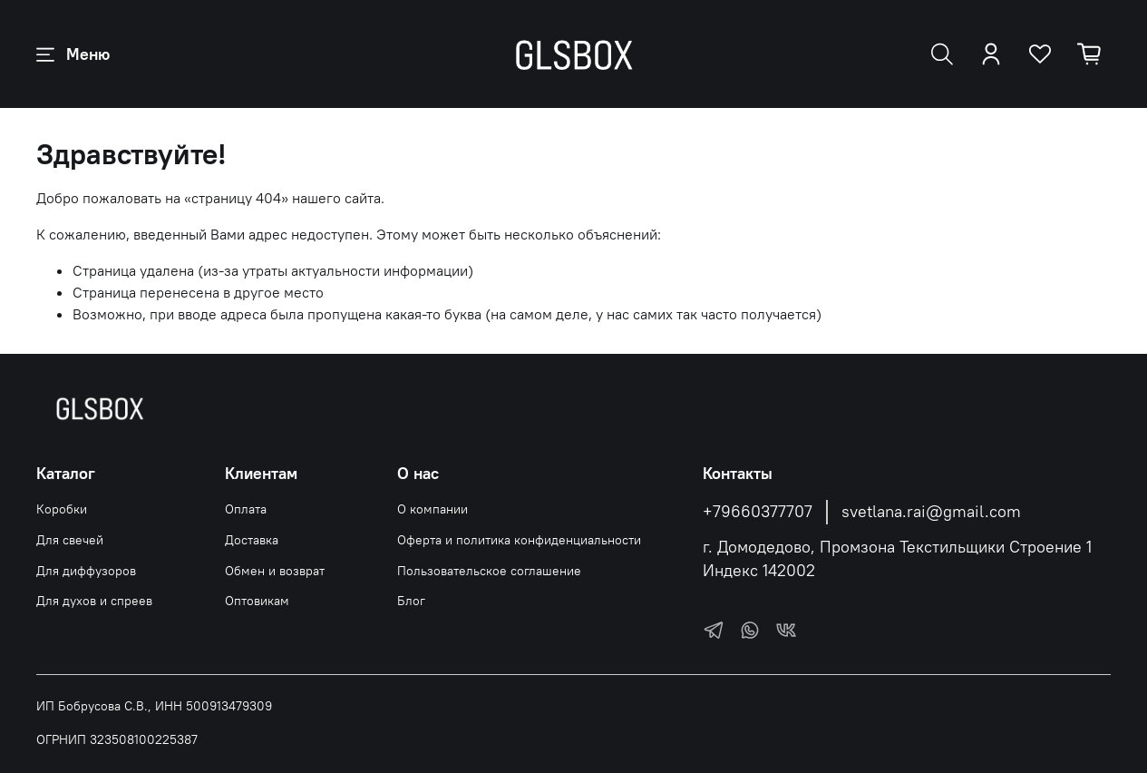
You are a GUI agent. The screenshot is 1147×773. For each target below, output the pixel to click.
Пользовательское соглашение (489, 571)
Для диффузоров (86, 571)
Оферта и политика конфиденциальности (519, 540)
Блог (411, 600)
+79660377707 (757, 512)
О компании (432, 509)
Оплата (246, 509)
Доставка (251, 540)
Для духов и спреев (94, 600)
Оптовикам (257, 600)
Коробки (61, 509)
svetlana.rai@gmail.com (931, 512)
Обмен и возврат (275, 571)
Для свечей (69, 540)
